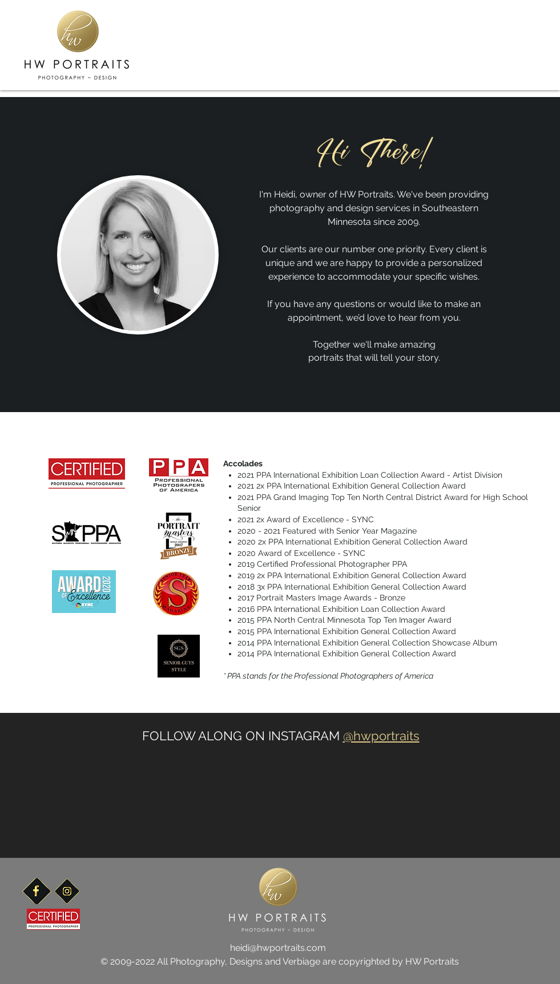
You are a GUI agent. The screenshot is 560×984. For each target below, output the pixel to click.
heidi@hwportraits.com (278, 947)
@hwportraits (381, 735)
